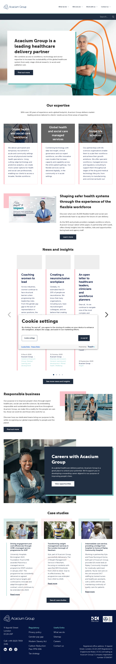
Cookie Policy (25, 347)
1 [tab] (53, 374)
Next (106, 314)
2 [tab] (56, 374)
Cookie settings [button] (29, 338)
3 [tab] (59, 374)
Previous (9, 314)
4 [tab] (62, 374)
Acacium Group (15, 6)
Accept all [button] (84, 338)
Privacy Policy (35, 347)
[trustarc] (91, 347)
